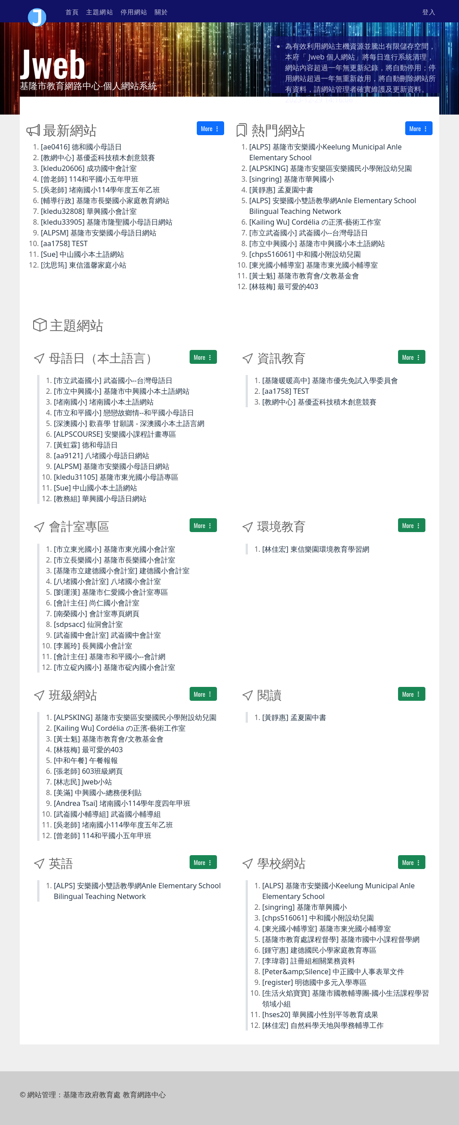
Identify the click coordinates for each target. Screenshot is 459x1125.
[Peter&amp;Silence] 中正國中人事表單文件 (333, 971)
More (210, 128)
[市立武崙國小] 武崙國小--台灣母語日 (308, 233)
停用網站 (134, 11)
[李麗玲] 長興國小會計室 (93, 646)
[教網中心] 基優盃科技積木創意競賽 (98, 157)
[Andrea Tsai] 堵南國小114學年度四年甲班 (122, 803)
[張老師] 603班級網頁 (88, 771)
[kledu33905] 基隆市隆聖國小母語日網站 (107, 222)
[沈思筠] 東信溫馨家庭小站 (83, 265)
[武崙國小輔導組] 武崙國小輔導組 (107, 814)
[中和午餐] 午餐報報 (86, 760)
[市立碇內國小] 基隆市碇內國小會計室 (114, 667)
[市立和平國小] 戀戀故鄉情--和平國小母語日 (124, 413)
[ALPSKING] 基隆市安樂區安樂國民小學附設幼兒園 (330, 168)
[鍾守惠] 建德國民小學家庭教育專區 (319, 950)
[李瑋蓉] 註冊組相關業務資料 (308, 961)
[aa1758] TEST (64, 243)
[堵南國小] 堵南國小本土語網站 (104, 402)
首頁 (72, 11)
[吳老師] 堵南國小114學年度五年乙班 (100, 190)
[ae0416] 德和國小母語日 (81, 147)
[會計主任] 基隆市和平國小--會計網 (109, 656)
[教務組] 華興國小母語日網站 (100, 498)
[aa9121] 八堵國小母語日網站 (101, 455)
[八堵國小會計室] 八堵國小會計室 (107, 581)
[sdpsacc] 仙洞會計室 (88, 624)
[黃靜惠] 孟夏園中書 (281, 190)
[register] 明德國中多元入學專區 (314, 982)
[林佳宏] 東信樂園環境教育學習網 (315, 549)
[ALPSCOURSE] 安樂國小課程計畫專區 (115, 434)
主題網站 (99, 11)
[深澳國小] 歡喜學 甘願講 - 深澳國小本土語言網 (129, 423)
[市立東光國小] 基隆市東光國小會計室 (114, 549)
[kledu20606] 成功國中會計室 (89, 168)
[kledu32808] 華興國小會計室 (89, 211)
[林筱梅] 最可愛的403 (283, 286)
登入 (429, 11)
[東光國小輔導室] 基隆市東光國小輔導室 (313, 265)
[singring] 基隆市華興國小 (291, 179)
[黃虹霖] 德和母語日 (86, 445)
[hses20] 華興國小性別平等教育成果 (320, 1014)
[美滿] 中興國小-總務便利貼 (98, 792)
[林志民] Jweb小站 (83, 782)
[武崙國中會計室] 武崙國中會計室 (107, 635)
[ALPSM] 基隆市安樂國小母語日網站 (98, 233)
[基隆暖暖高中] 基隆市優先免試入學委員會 (330, 380)
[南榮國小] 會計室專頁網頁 (96, 613)
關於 (161, 11)
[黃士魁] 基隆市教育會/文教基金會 (304, 276)
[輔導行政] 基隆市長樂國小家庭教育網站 (105, 200)
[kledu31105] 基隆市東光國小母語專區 (116, 477)
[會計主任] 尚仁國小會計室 (96, 603)
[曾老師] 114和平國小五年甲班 (90, 179)
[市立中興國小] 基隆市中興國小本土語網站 (317, 243)
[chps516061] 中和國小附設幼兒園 (305, 254)
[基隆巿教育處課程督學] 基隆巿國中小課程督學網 (341, 939)
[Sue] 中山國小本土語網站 (82, 254)
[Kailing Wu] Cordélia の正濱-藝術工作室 (315, 222)
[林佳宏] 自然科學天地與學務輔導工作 (323, 1025)
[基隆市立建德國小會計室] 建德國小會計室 (122, 570)
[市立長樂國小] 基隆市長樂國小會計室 (114, 560)
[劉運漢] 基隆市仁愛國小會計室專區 (111, 592)
